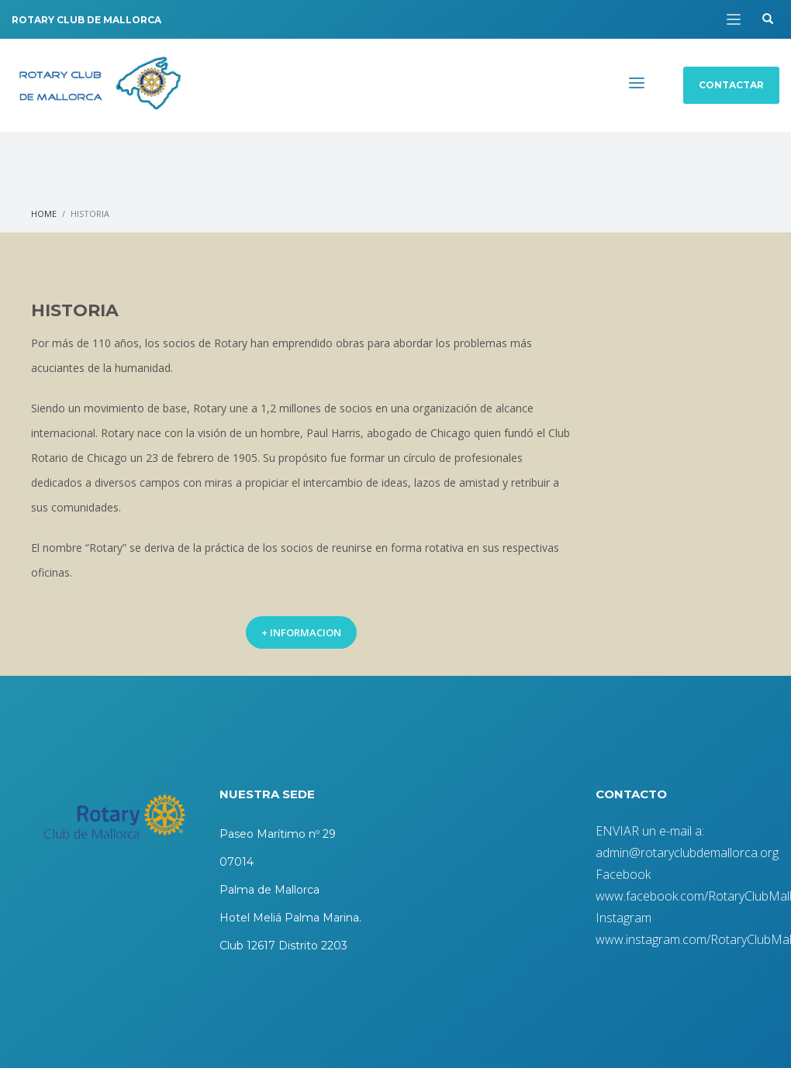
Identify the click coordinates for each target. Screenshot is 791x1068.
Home (44, 213)
